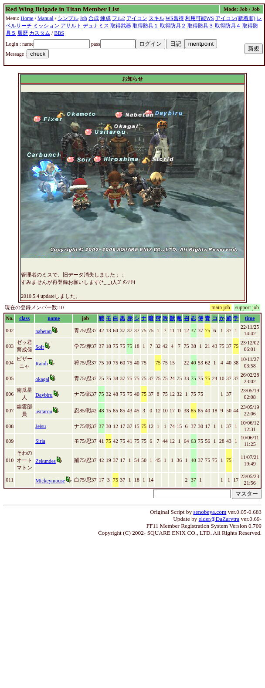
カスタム (39, 33)
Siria (40, 441)
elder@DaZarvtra (219, 519)
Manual (45, 18)
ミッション (46, 26)
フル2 (118, 18)
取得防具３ (200, 26)
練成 (105, 18)
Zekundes (45, 461)
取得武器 (120, 26)
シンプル (68, 18)
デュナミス (96, 26)
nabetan (43, 331)
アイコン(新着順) (235, 18)
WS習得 (175, 18)
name (54, 318)
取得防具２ (173, 26)
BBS (59, 33)
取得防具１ (145, 26)
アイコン (136, 18)
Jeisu (40, 426)
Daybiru (43, 395)
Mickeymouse (50, 481)
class (24, 318)
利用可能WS (199, 18)
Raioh (41, 364)
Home (26, 18)
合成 (93, 18)
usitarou (43, 411)
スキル (156, 18)
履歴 (22, 33)
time (250, 318)
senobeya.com (209, 512)
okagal (42, 379)
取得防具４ (228, 26)
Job (83, 18)
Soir (39, 347)
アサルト (71, 26)
